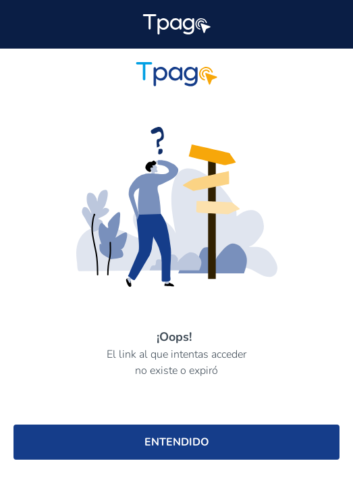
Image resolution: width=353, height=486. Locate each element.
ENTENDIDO (176, 442)
